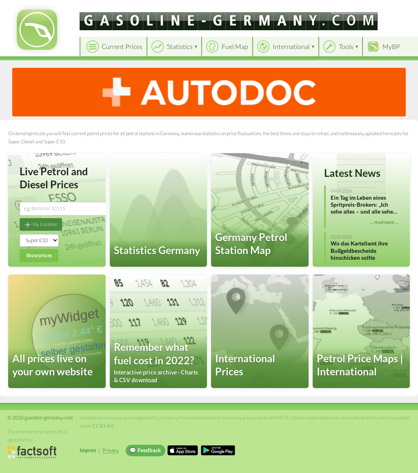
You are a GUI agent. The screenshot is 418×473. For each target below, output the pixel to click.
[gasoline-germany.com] (229, 21)
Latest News (352, 173)
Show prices (39, 255)
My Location (40, 224)
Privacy (110, 450)
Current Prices (122, 46)
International (291, 46)
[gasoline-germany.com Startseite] (37, 29)
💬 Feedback (145, 450)
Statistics (180, 46)
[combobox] (64, 209)
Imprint (88, 450)
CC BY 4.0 (103, 426)
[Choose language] (355, 8)
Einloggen (398, 8)
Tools (346, 46)
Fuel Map (235, 46)
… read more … (384, 222)
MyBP (391, 46)
